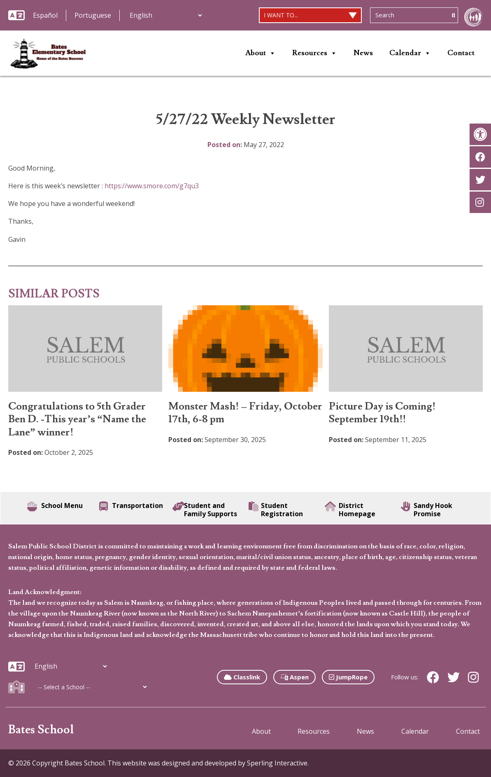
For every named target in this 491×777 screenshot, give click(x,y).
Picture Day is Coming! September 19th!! (382, 413)
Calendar (410, 53)
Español (45, 15)
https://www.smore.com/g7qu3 (152, 185)
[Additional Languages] (165, 15)
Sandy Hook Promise (426, 509)
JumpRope (348, 677)
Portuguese (92, 15)
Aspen (294, 677)
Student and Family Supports (204, 509)
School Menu (55, 506)
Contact (461, 53)
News (363, 53)
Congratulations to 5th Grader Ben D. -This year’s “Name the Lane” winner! (77, 419)
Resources (314, 53)
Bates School (41, 729)
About (260, 53)
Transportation (131, 506)
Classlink (242, 677)
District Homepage (350, 509)
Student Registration (276, 509)
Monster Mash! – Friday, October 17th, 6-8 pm (245, 413)
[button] (480, 134)
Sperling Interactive (277, 763)
